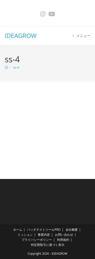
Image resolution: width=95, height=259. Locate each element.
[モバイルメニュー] (81, 35)
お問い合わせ (64, 234)
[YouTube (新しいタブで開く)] (51, 14)
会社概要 (72, 229)
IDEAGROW (21, 35)
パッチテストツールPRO (44, 229)
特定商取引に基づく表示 (47, 245)
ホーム (17, 229)
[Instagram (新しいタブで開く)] (43, 14)
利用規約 (63, 240)
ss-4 (16, 67)
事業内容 (44, 234)
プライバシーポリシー (37, 240)
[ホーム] (6, 67)
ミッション (25, 234)
